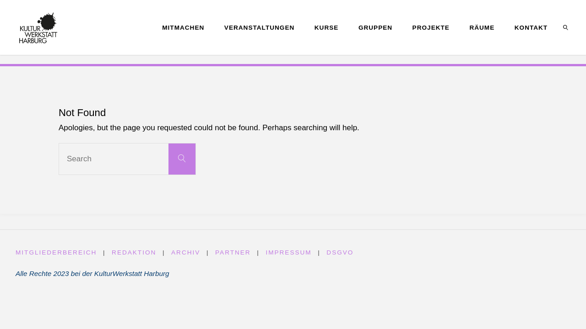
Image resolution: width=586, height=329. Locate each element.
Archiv (185, 252)
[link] (566, 27)
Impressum (289, 252)
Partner (233, 252)
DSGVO (340, 252)
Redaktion (134, 252)
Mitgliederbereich (56, 252)
